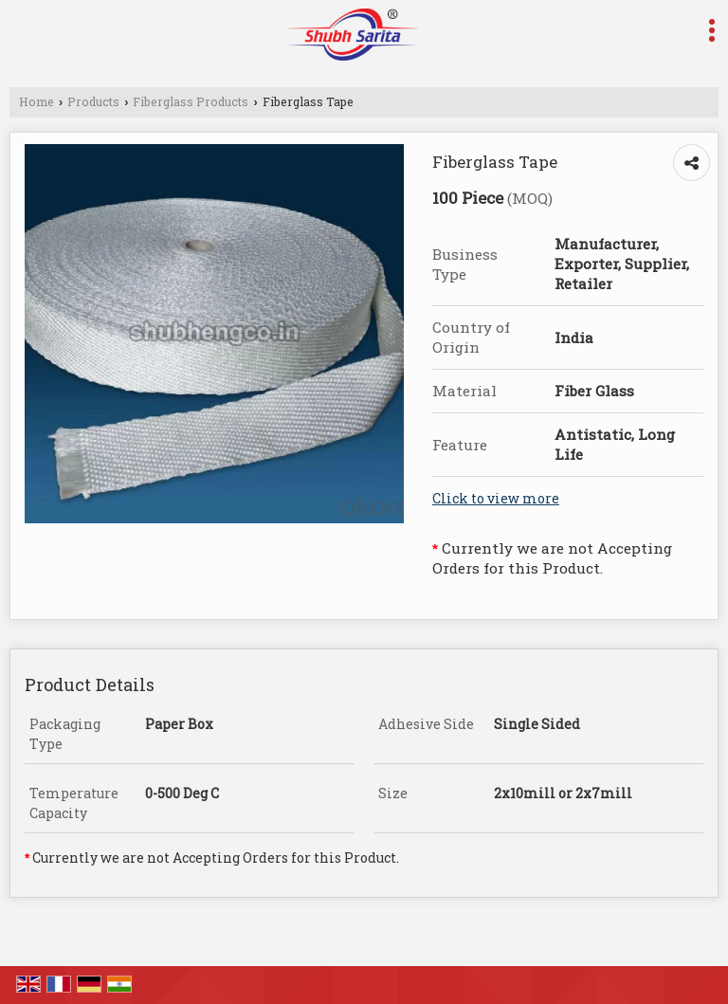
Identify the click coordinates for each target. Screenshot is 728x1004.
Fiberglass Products (190, 101)
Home (36, 101)
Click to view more (495, 498)
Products (93, 101)
